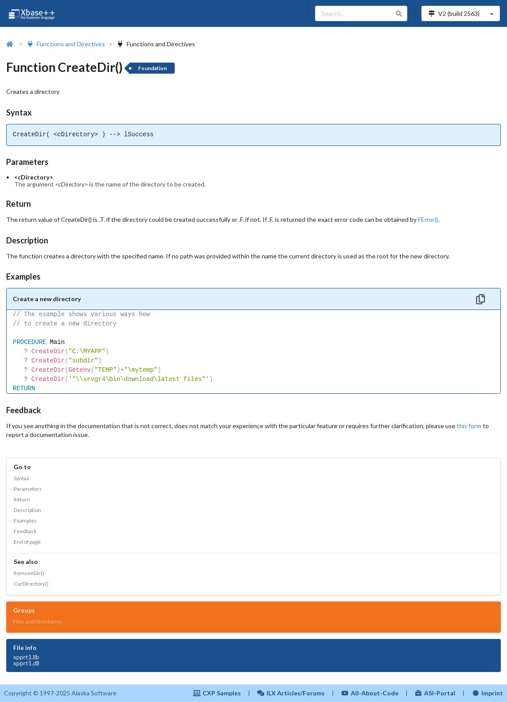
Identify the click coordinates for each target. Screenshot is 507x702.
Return (22, 499)
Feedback (25, 531)
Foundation (152, 68)
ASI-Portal (435, 693)
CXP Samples (217, 693)
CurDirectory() (31, 583)
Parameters (28, 488)
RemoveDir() (29, 573)
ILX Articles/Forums (291, 693)
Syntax (21, 478)
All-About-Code (369, 693)
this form (469, 425)
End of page (27, 541)
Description (27, 510)
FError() (428, 219)
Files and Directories (37, 621)
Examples (25, 520)
